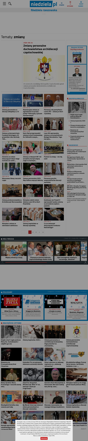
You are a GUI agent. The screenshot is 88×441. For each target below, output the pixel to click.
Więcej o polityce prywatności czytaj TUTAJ (43, 436)
